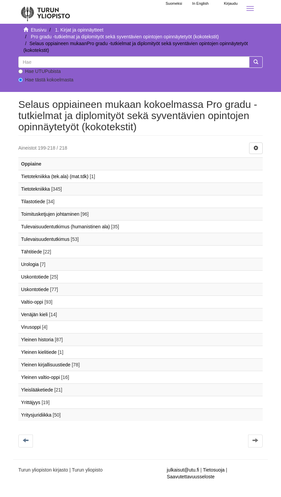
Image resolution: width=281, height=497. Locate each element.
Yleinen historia (37, 339)
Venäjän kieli (34, 314)
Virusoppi (31, 327)
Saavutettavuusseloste (191, 476)
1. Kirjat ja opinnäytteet (79, 30)
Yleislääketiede (37, 390)
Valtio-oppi (32, 302)
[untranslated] (133, 62)
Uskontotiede (35, 277)
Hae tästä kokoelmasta (45, 79)
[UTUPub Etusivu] (45, 12)
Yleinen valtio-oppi (40, 377)
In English (200, 3)
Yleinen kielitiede (39, 352)
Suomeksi (174, 3)
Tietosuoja (214, 470)
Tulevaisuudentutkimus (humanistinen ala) (65, 226)
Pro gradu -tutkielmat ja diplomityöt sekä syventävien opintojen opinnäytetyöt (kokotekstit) (125, 36)
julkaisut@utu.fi (183, 470)
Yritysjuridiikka (36, 415)
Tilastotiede (33, 201)
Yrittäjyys (30, 402)
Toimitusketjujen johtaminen (50, 214)
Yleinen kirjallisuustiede (46, 364)
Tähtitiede (31, 251)
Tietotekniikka (35, 189)
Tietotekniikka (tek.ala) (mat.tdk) (55, 176)
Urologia (30, 264)
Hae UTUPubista (39, 71)
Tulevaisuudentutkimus (45, 239)
